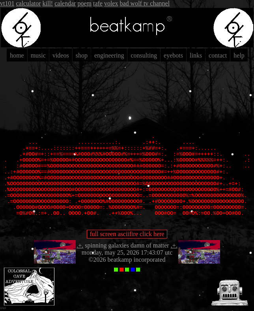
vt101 (7, 3)
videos (60, 55)
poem (84, 3)
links (196, 55)
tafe (98, 3)
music (38, 55)
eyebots (173, 55)
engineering (109, 55)
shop (82, 55)
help (239, 55)
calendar (65, 3)
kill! (48, 3)
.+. (80, 245)
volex (111, 3)
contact (218, 55)
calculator (28, 3)
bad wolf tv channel (145, 3)
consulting (144, 55)
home (17, 55)
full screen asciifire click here (127, 234)
